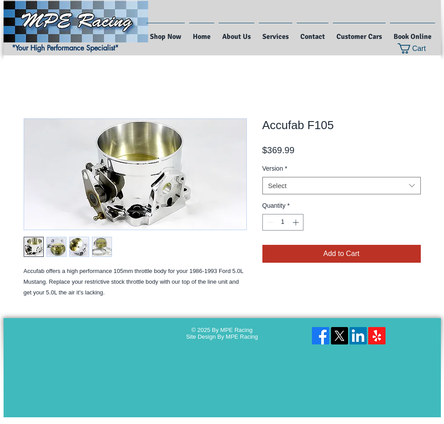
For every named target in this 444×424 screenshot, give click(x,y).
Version (274, 168)
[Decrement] (269, 222)
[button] (417, 48)
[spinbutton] (283, 222)
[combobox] (341, 185)
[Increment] (296, 222)
